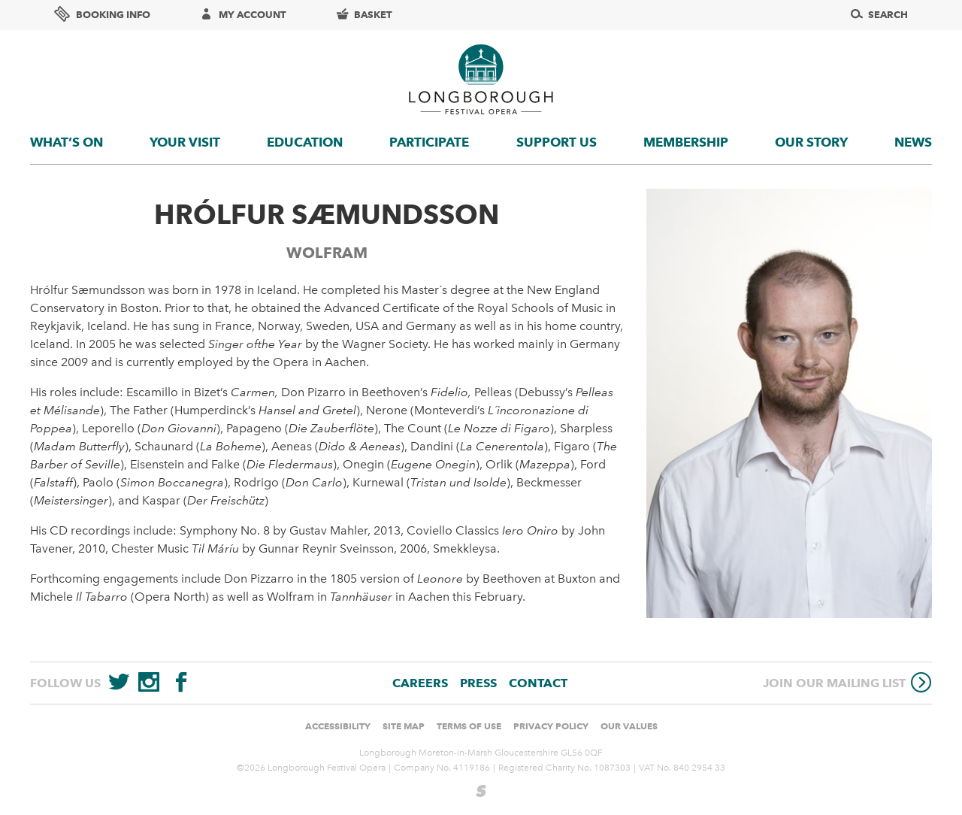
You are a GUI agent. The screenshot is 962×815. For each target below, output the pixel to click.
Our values (629, 726)
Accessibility (338, 726)
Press (478, 683)
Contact (538, 683)
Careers (420, 683)
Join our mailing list (847, 682)
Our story (811, 142)
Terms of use (469, 726)
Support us (556, 142)
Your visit (185, 142)
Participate (429, 142)
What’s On (66, 142)
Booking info (102, 14)
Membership (685, 142)
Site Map (404, 726)
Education (305, 142)
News (913, 142)
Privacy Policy (550, 726)
